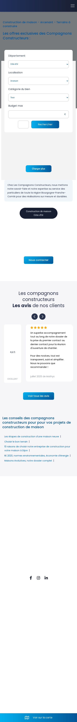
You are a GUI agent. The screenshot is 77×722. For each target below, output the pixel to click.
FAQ (10, 606)
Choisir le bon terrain (16, 441)
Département (16, 56)
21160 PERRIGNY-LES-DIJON (26, 642)
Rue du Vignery (18, 637)
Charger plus (38, 168)
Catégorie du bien (19, 89)
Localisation (15, 72)
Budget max (15, 106)
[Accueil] (14, 6)
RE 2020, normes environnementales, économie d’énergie (36, 455)
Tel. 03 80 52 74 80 (20, 648)
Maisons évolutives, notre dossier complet (28, 460)
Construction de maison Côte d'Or (38, 213)
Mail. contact (16, 653)
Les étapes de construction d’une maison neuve (31, 436)
